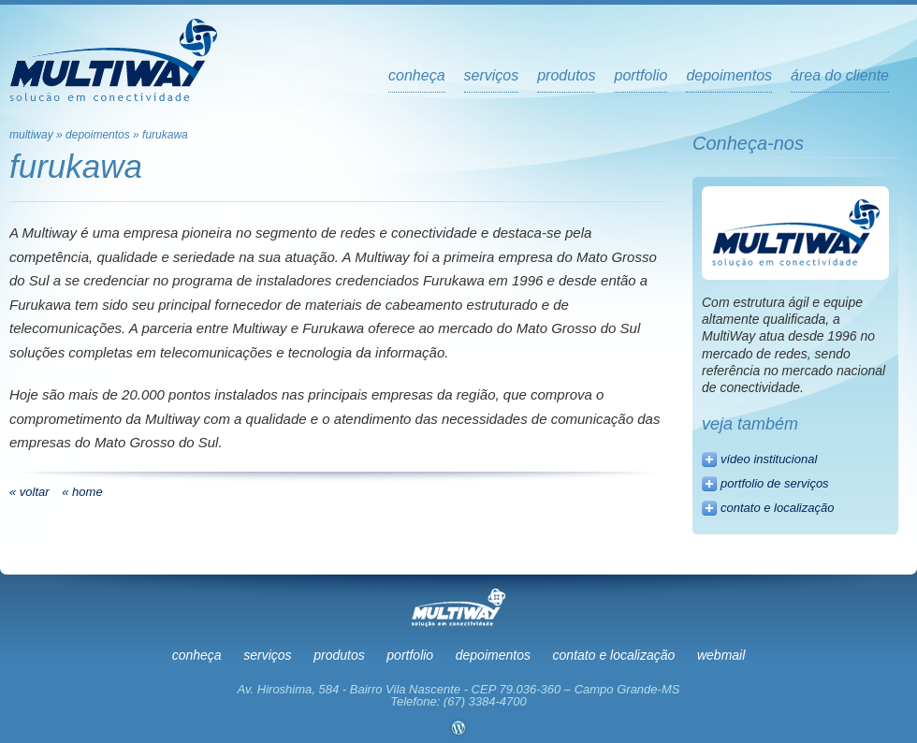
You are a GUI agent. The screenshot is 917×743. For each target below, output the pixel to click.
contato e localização (777, 508)
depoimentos (729, 75)
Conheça (416, 75)
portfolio (640, 75)
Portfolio (409, 655)
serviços (491, 75)
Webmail (721, 655)
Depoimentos (98, 134)
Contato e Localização (614, 655)
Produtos (338, 655)
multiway (31, 134)
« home (82, 492)
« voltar (29, 492)
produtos (566, 75)
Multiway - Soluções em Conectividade (113, 60)
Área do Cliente (840, 75)
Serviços (267, 655)
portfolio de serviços (774, 483)
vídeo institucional (768, 459)
